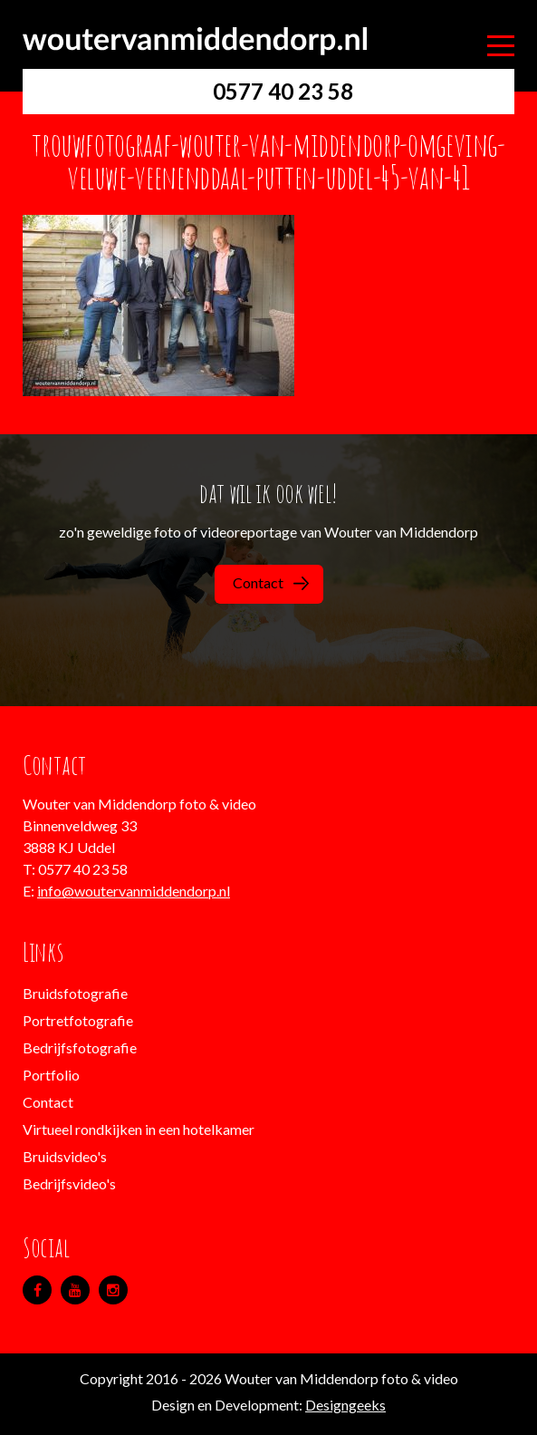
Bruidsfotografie (75, 993)
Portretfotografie (78, 1020)
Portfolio (51, 1074)
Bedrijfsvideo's (69, 1183)
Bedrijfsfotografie (80, 1047)
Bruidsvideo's (65, 1156)
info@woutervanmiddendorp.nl (133, 890)
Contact (271, 582)
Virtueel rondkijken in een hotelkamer (138, 1129)
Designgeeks (345, 1404)
